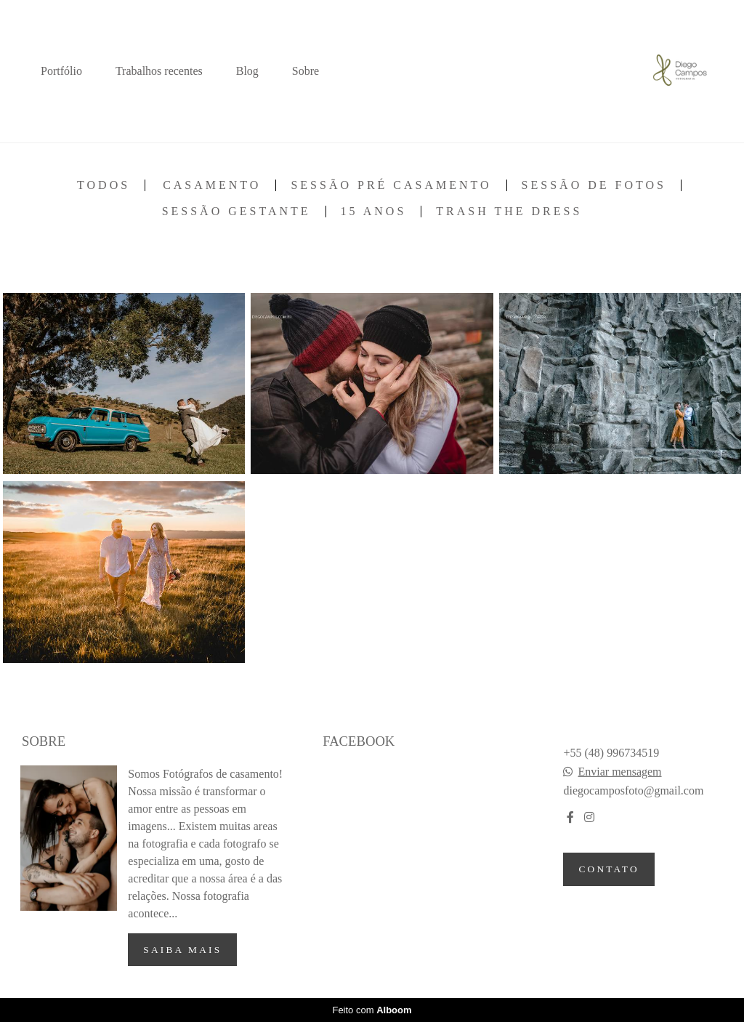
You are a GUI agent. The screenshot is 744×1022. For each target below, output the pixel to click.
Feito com (371, 1010)
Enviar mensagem (619, 772)
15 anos (374, 211)
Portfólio (61, 71)
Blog (247, 71)
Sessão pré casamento (391, 185)
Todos (103, 185)
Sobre (305, 71)
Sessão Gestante (236, 211)
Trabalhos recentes (159, 71)
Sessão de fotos (594, 185)
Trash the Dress (509, 211)
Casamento (212, 185)
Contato (608, 869)
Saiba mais (182, 949)
